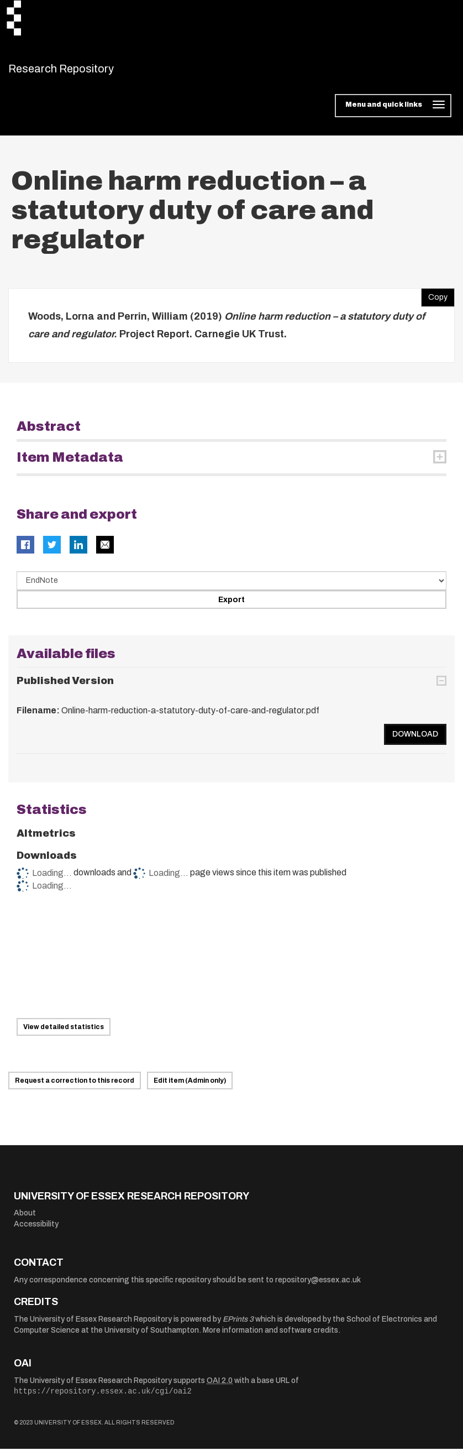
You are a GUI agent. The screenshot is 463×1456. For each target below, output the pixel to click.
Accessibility (36, 1231)
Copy (434, 302)
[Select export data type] (231, 587)
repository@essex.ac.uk (318, 1286)
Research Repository (86, 72)
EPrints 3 (238, 1326)
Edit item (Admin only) (190, 1087)
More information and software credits (270, 1337)
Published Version (65, 687)
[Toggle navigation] (393, 112)
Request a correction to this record (74, 1087)
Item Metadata (70, 464)
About (25, 1220)
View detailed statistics (63, 1033)
